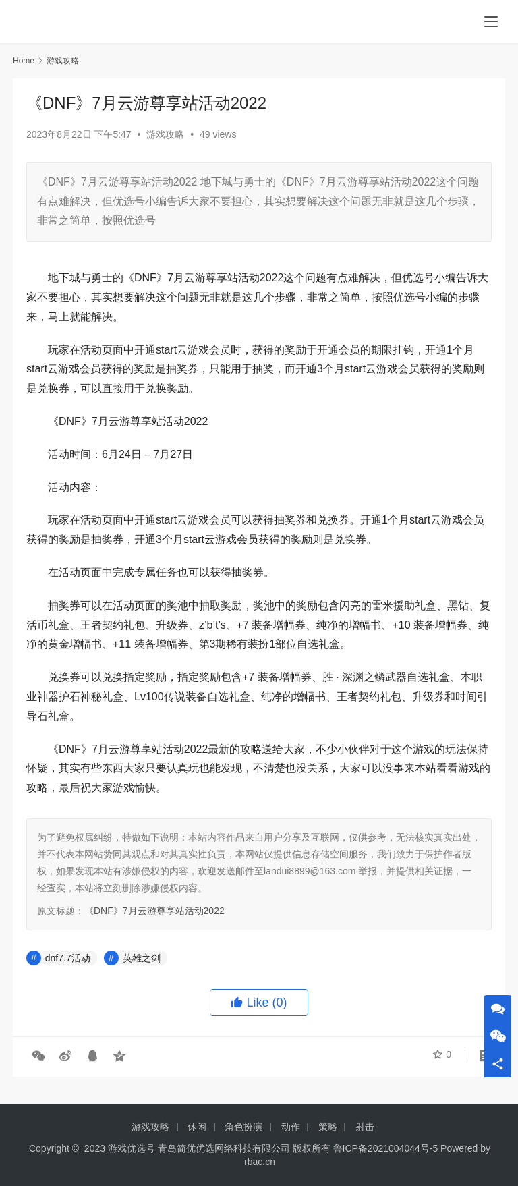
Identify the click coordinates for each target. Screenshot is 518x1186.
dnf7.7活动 (67, 958)
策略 (327, 1126)
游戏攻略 (165, 134)
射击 (364, 1126)
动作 (290, 1126)
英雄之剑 (142, 958)
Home (23, 60)
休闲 (197, 1126)
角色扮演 (243, 1126)
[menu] (491, 21)
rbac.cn (259, 1161)
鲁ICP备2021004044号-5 (385, 1148)
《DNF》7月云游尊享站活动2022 (154, 910)
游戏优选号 (131, 1148)
